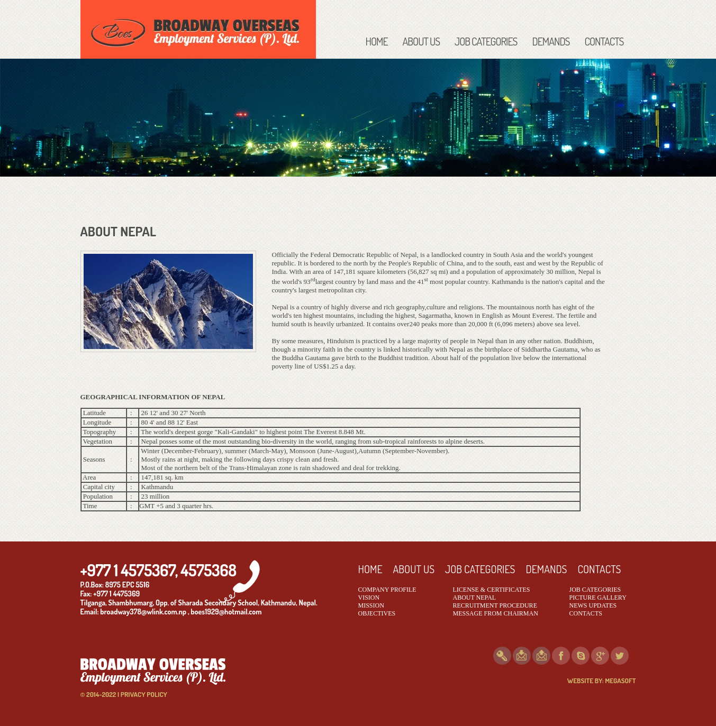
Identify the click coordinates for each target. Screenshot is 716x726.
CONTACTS (604, 41)
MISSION (371, 605)
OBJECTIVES (377, 613)
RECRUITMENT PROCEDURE (495, 605)
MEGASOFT (620, 680)
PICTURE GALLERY (598, 597)
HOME (377, 41)
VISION (369, 597)
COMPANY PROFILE (387, 589)
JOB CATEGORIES (486, 41)
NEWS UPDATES (593, 605)
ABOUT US (421, 41)
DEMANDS (550, 41)
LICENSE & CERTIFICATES (491, 589)
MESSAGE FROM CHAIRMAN (495, 613)
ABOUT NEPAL (474, 597)
